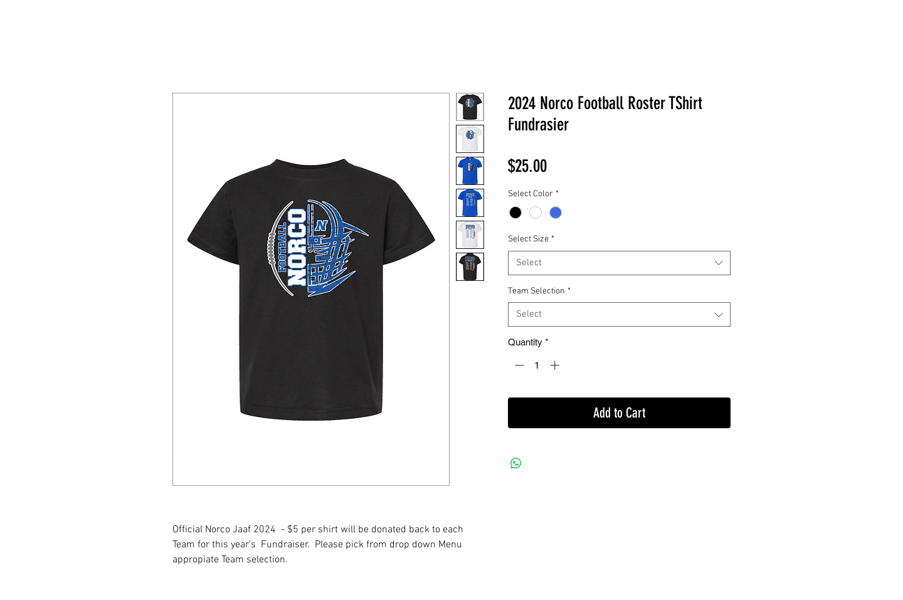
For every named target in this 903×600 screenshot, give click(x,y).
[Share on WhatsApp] (516, 463)
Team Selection (539, 291)
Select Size (531, 239)
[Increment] (555, 365)
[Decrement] (518, 365)
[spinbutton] (537, 365)
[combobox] (619, 263)
